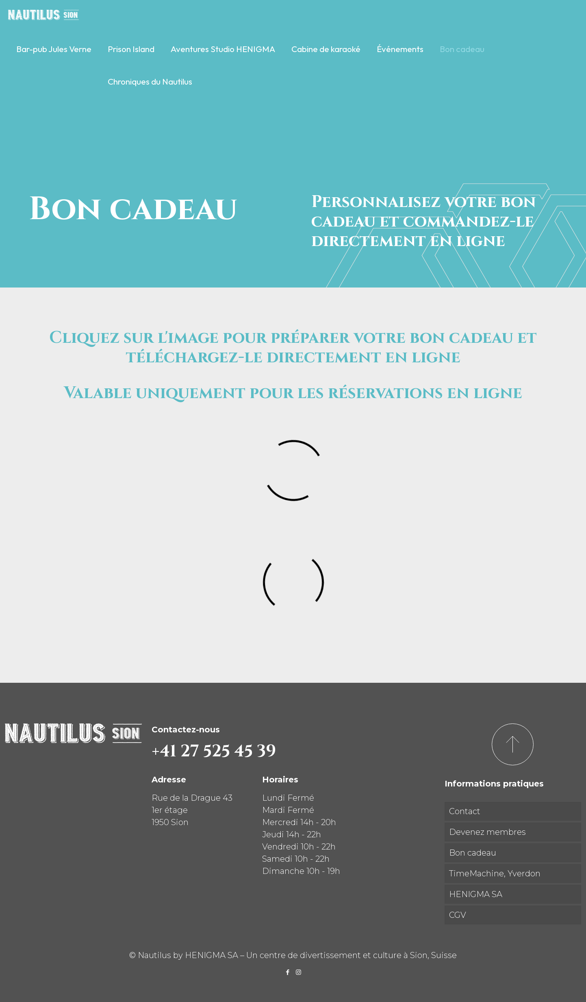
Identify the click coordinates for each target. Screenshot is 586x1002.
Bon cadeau (472, 853)
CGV (457, 915)
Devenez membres (487, 832)
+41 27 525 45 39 (214, 751)
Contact (464, 811)
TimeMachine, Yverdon (494, 873)
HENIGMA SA (475, 894)
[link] (54, 69)
